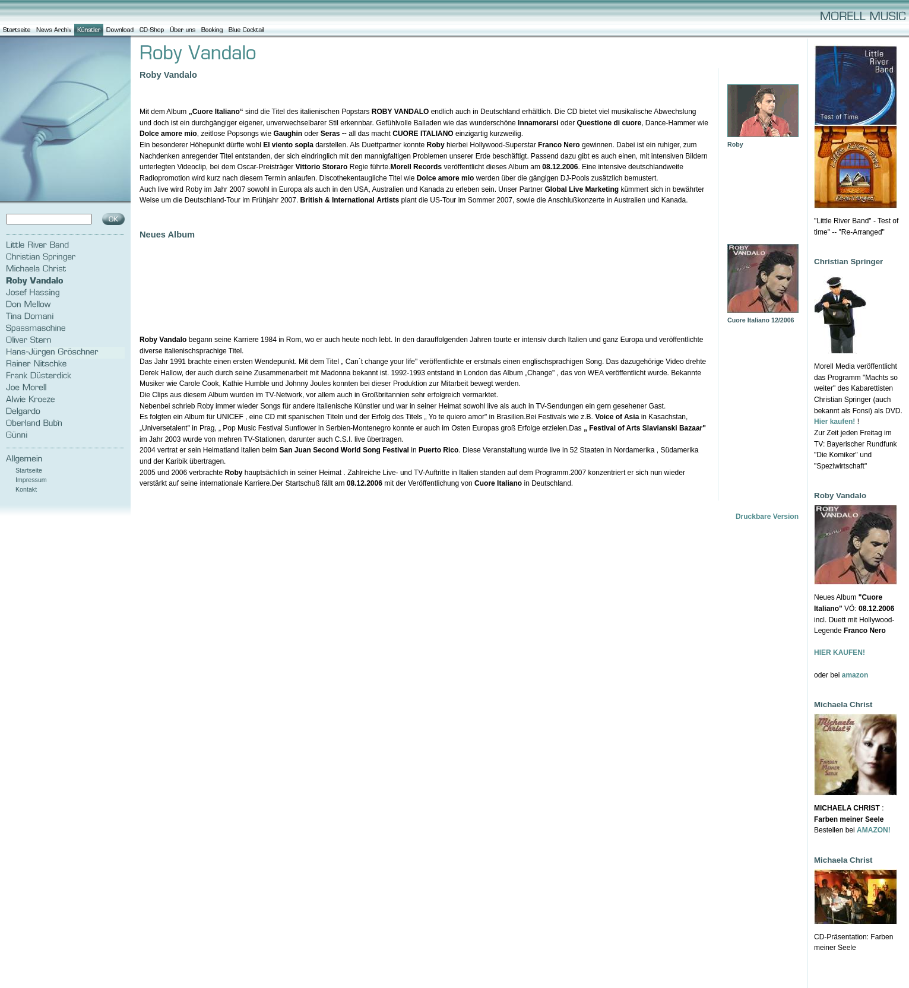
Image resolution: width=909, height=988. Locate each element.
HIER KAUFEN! (839, 652)
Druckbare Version (767, 516)
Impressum (31, 479)
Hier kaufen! (834, 421)
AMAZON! (874, 830)
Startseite (28, 470)
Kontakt (26, 489)
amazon (855, 675)
